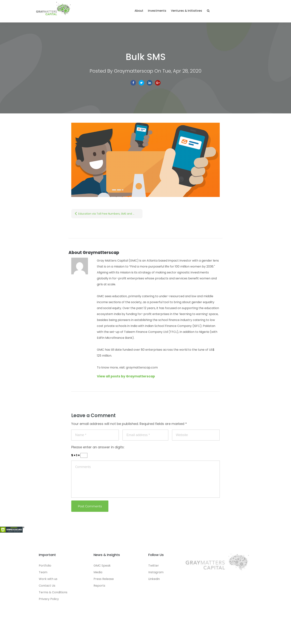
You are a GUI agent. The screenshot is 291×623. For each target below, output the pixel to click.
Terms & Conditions (53, 594)
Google (158, 84)
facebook (133, 84)
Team (43, 574)
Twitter (141, 84)
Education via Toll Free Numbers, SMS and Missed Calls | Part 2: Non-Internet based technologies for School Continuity (110, 215)
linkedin (149, 84)
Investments (200, 12)
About (181, 12)
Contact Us (47, 587)
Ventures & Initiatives (229, 12)
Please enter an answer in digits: (98, 448)
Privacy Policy (49, 600)
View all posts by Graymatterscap (127, 378)
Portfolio (45, 567)
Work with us (48, 580)
